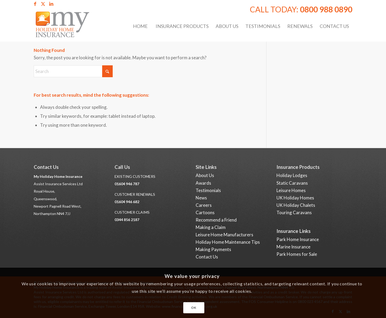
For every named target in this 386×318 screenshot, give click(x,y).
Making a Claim (211, 227)
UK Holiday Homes (295, 197)
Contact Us (207, 257)
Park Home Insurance (297, 239)
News (201, 197)
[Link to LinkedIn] (51, 4)
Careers (204, 205)
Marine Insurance (293, 246)
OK (193, 308)
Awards (203, 183)
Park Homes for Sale (296, 254)
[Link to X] (43, 4)
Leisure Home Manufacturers (224, 234)
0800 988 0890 (326, 9)
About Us (205, 175)
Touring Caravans (294, 212)
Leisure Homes (291, 190)
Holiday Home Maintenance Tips (228, 242)
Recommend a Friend (216, 220)
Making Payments (213, 249)
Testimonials (208, 190)
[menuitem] (140, 26)
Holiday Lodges (291, 175)
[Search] (73, 71)
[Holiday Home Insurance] (67, 26)
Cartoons (205, 212)
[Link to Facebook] (35, 4)
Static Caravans (292, 183)
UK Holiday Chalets (295, 205)
